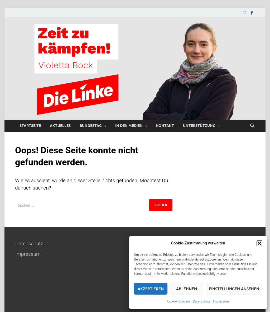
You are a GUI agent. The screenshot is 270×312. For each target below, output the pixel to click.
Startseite (30, 126)
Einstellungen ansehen (234, 288)
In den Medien (129, 126)
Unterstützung (199, 126)
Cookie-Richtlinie (178, 301)
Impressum (221, 301)
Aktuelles (60, 126)
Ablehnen (186, 288)
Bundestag (91, 126)
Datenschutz (201, 301)
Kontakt (165, 126)
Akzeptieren (151, 288)
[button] (259, 243)
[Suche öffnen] (252, 126)
